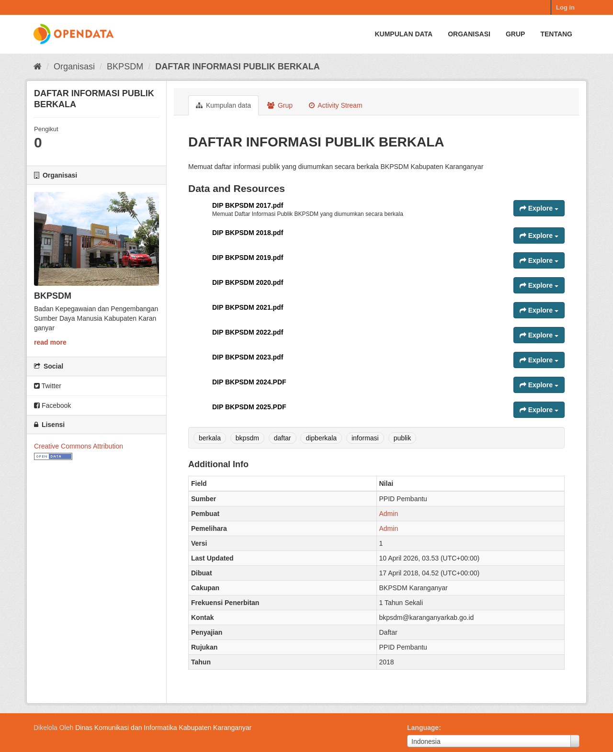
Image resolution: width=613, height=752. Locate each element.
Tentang (556, 34)
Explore (539, 208)
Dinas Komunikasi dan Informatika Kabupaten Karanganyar (163, 727)
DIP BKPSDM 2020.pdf (247, 282)
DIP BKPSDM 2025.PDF (249, 407)
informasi (365, 438)
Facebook (52, 405)
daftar (282, 438)
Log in (565, 7)
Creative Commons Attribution (78, 446)
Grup (515, 34)
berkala (210, 438)
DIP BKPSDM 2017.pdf (247, 205)
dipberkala (321, 438)
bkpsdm (247, 438)
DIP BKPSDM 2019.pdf (247, 257)
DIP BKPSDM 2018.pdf (247, 232)
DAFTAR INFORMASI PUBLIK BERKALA (237, 66)
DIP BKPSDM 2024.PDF (249, 382)
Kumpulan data (403, 34)
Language (423, 727)
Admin (388, 513)
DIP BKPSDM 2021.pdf (247, 307)
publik (402, 438)
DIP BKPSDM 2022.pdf (247, 332)
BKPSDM (125, 66)
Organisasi (469, 34)
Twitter (47, 386)
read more (50, 342)
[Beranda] (38, 66)
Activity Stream (335, 105)
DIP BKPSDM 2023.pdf (247, 357)
